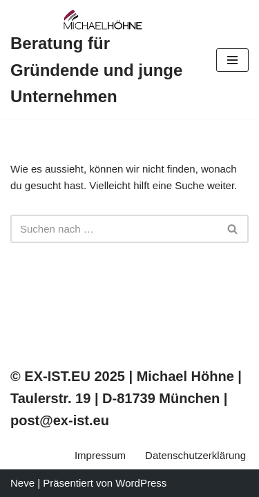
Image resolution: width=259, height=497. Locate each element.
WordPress (140, 483)
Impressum (100, 455)
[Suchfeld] (114, 229)
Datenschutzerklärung (195, 455)
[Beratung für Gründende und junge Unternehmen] (102, 60)
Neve (22, 483)
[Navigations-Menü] (232, 60)
